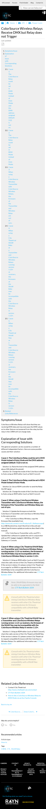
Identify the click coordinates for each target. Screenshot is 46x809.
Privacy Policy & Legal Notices (3, 771)
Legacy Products (27, 764)
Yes (6, 725)
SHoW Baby (15, 749)
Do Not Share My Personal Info (31, 771)
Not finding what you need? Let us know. (18, 796)
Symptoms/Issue (4, 51)
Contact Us (15, 764)
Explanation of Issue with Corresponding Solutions (4, 59)
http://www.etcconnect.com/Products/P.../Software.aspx (22, 523)
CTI (8, 749)
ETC (21, 23)
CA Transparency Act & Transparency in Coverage (17, 772)
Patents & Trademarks (41, 764)
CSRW (3, 749)
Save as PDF (2, 44)
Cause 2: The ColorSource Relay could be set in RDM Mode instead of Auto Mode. (6, 147)
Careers (3, 763)
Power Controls (37, 23)
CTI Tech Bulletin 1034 (24, 588)
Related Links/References (4, 412)
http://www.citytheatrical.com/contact (22, 690)
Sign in (44, 13)
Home (10, 23)
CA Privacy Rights (43, 770)
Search (21, 8)
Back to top (5, 704)
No (14, 725)
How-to (4, 742)
